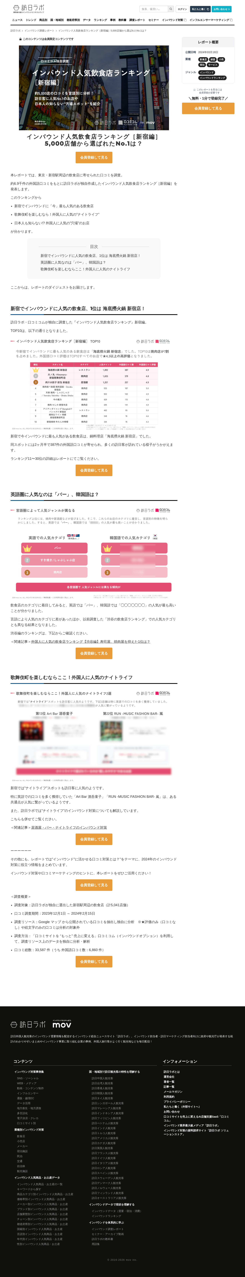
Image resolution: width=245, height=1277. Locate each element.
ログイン (182, 9)
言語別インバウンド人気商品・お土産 (40, 1234)
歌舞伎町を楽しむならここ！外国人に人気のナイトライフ (85, 269)
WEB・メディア (27, 1083)
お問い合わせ (220, 9)
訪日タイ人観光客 (102, 1098)
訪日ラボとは (172, 1071)
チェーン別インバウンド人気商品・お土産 (42, 1219)
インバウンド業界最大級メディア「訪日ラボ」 (192, 1125)
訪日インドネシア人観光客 (108, 1113)
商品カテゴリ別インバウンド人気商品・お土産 (45, 1194)
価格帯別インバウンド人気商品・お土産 (41, 1199)
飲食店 (21, 1136)
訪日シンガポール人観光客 (108, 1103)
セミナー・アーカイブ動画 (108, 1234)
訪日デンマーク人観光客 (106, 1183)
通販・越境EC (25, 1098)
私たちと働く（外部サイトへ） (182, 1106)
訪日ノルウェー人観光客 (106, 1188)
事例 (112, 20)
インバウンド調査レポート (108, 1229)
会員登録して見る (94, 157)
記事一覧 (169, 1086)
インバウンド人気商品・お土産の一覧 (40, 1184)
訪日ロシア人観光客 (104, 1168)
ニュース (17, 20)
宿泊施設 (22, 1151)
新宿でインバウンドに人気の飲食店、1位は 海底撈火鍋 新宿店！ (91, 256)
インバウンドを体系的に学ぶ (106, 1222)
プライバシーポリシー (177, 1101)
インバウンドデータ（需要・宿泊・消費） (117, 1211)
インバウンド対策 (172, 20)
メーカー (22, 1146)
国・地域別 (57, 20)
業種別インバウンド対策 (29, 1129)
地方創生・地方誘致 (29, 1108)
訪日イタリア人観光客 (105, 1163)
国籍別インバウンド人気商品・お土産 (40, 1229)
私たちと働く (199, 9)
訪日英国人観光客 (102, 1148)
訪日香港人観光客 (102, 1088)
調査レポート (137, 20)
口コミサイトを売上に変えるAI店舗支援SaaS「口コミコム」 (196, 1118)
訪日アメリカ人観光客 (105, 1138)
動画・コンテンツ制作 (30, 1088)
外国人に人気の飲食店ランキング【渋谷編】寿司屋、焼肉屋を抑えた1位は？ (90, 642)
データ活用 (23, 1103)
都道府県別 (73, 20)
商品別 (43, 20)
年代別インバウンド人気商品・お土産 (40, 1239)
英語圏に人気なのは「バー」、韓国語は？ (73, 262)
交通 (19, 1161)
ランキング (100, 20)
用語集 (96, 1244)
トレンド (31, 20)
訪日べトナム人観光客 (105, 1123)
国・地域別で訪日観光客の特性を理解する (114, 1071)
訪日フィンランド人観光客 (108, 1193)
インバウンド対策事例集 (29, 1071)
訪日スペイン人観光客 (105, 1173)
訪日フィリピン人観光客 (106, 1118)
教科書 (122, 20)
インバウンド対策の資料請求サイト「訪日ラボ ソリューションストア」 (196, 1132)
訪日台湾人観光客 (102, 1083)
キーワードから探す (29, 1189)
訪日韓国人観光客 (102, 1093)
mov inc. (131, 1260)
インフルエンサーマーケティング (209, 20)
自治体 (21, 1166)
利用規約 (169, 1096)
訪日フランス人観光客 (105, 1153)
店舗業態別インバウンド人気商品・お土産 (42, 1214)
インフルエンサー (27, 1093)
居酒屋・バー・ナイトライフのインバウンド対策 (69, 827)
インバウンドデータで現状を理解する (112, 1204)
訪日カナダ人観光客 (104, 1143)
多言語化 (22, 1113)
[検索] (171, 9)
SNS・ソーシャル (28, 1078)
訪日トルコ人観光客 (104, 1133)
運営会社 (169, 1076)
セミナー (153, 20)
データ (87, 20)
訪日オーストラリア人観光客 (109, 1198)
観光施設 (22, 1171)
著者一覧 (169, 1081)
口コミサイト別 (26, 1123)
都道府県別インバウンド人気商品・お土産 (42, 1224)
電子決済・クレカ (27, 1118)
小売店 (21, 1141)
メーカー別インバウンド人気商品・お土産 (42, 1204)
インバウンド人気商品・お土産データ (37, 1177)
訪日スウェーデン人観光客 (108, 1178)
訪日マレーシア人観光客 (106, 1108)
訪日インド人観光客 (104, 1128)
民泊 (19, 1156)
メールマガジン (173, 1091)
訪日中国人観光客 (102, 1078)
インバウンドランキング (106, 1216)
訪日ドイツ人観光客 (104, 1158)
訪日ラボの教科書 (102, 1239)
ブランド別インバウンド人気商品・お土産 (42, 1209)
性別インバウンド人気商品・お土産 (38, 1244)
